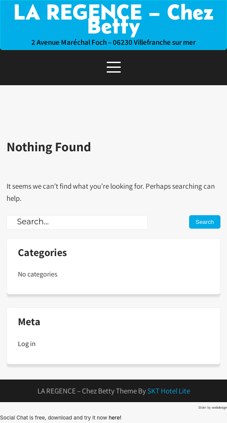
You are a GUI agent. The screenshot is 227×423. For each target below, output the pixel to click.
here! (114, 417)
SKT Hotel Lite (168, 391)
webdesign (219, 407)
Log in (27, 343)
